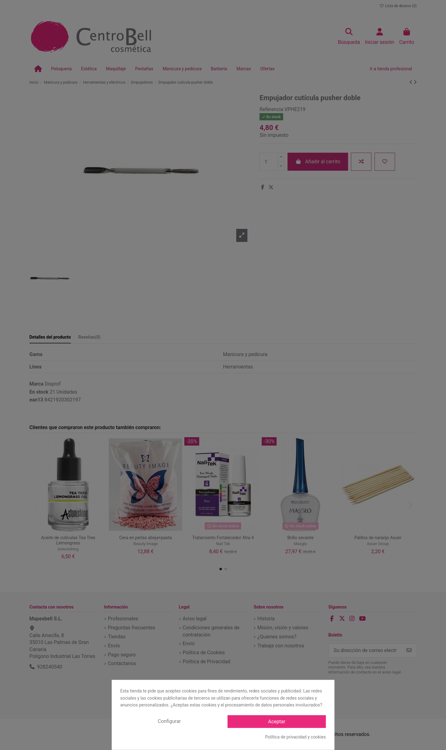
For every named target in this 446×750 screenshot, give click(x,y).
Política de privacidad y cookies (295, 736)
